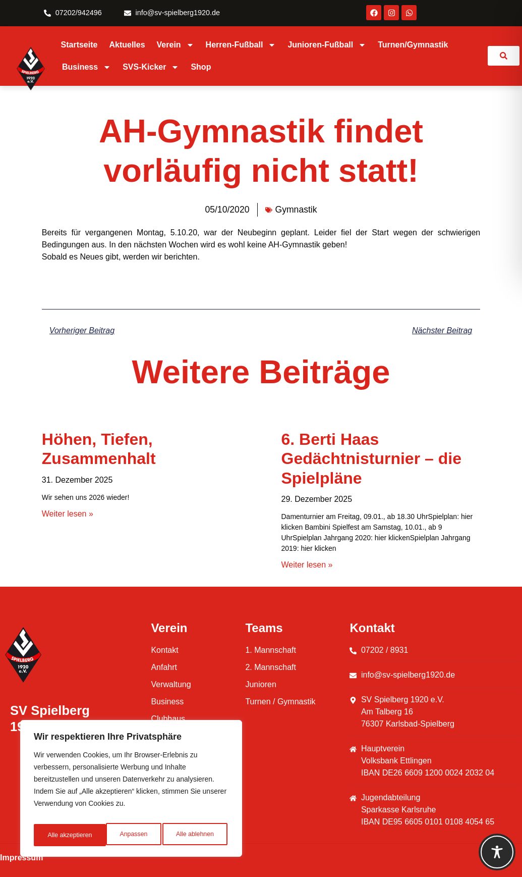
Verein (175, 45)
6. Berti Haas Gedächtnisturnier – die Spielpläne (371, 458)
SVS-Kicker (151, 67)
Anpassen (60, 835)
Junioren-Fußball (326, 45)
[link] (503, 56)
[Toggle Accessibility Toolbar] (497, 852)
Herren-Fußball (241, 45)
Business (86, 67)
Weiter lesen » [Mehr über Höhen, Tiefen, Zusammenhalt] (67, 513)
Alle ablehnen (121, 835)
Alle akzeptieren (193, 835)
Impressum (21, 857)
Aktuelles (127, 44)
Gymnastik (296, 209)
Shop (201, 67)
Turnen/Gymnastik (413, 44)
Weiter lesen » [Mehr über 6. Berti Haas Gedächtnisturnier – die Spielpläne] (307, 564)
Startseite (79, 44)
